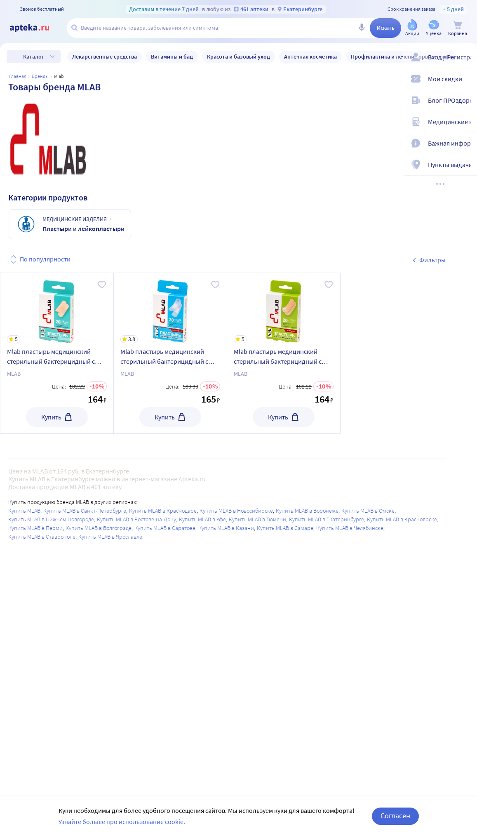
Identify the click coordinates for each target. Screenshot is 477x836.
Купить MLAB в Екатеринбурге (326, 519)
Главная (17, 76)
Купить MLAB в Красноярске (402, 519)
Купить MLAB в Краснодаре (163, 510)
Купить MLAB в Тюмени (257, 519)
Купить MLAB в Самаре (285, 528)
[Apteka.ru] (36, 28)
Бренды (40, 76)
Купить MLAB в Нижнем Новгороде (51, 519)
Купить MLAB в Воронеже (307, 510)
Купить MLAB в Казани (226, 528)
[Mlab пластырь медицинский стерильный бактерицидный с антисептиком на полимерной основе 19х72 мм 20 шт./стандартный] (56, 308)
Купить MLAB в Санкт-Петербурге (84, 510)
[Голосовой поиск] (361, 28)
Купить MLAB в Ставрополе (41, 536)
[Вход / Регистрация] (465, 60)
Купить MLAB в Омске (368, 510)
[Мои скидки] (465, 82)
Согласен (395, 815)
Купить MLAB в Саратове (164, 528)
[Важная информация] (465, 147)
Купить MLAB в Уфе (202, 519)
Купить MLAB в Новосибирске (236, 510)
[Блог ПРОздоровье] (465, 104)
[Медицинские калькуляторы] (465, 125)
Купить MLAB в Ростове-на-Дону (136, 519)
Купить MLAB (24, 510)
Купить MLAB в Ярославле (110, 536)
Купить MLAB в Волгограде (99, 528)
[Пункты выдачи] (465, 168)
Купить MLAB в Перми (35, 528)
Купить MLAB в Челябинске (349, 528)
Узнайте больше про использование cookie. (122, 821)
